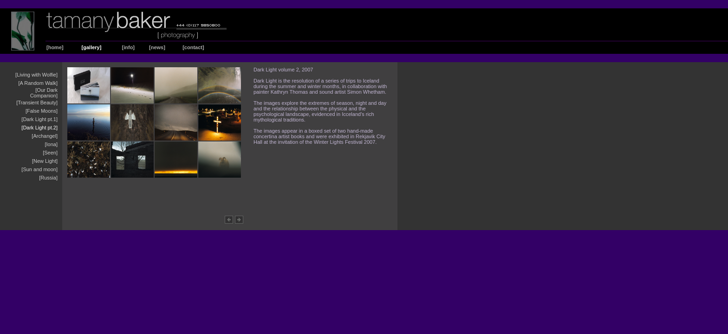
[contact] (193, 47)
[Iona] (51, 144)
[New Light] (45, 161)
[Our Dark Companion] (44, 92)
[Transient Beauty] (37, 102)
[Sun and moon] (39, 169)
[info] (128, 47)
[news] (157, 47)
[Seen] (50, 152)
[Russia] (48, 177)
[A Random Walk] (38, 83)
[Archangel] (45, 136)
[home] (55, 47)
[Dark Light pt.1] (39, 119)
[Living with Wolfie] (36, 74)
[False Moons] (42, 111)
